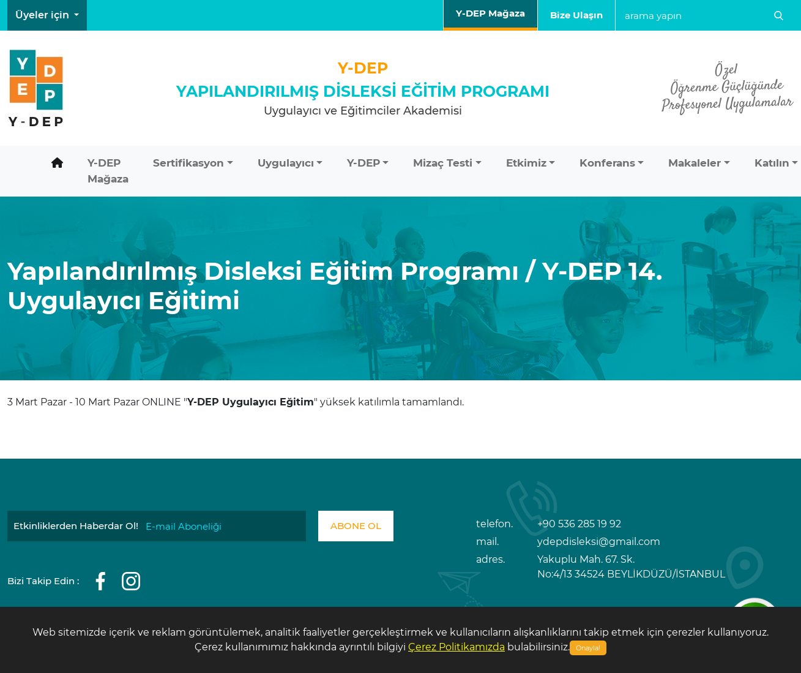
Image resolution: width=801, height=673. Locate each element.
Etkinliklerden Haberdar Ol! (75, 526)
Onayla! (588, 648)
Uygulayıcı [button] (286, 163)
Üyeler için (43, 15)
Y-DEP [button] (363, 163)
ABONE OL (355, 526)
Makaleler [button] (694, 163)
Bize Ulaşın (576, 15)
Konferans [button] (607, 163)
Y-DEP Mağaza (490, 13)
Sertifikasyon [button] (188, 163)
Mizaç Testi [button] (442, 163)
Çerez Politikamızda (456, 647)
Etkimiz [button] (526, 163)
